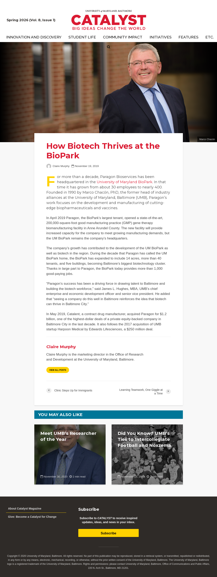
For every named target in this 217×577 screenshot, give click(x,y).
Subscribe (108, 533)
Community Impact (122, 37)
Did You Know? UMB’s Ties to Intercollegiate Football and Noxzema (144, 439)
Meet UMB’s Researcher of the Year (68, 436)
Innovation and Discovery (33, 37)
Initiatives (160, 37)
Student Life (82, 37)
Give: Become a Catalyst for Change (32, 516)
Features (188, 37)
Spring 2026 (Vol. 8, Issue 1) (31, 20)
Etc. (209, 37)
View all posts (57, 370)
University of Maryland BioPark (124, 182)
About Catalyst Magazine (24, 508)
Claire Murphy (58, 166)
